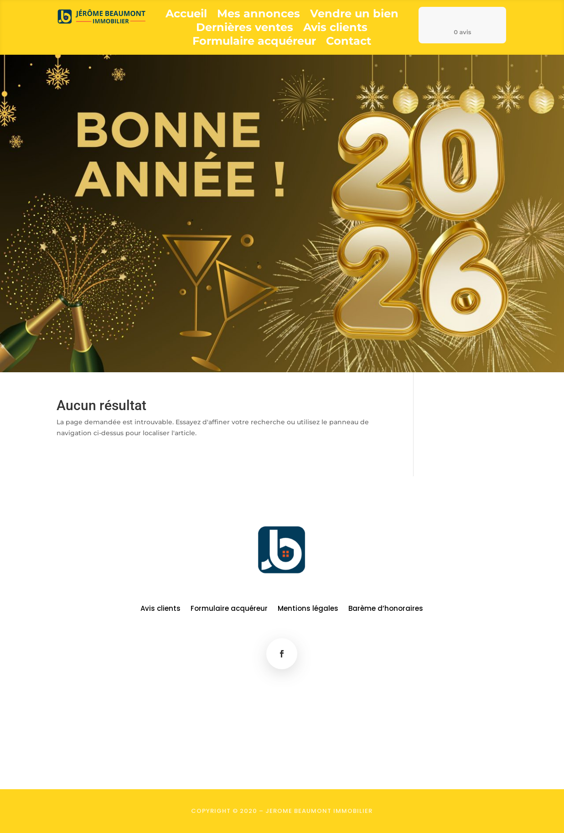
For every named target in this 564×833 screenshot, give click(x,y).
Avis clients (335, 29)
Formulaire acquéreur (254, 42)
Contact (348, 42)
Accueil (186, 15)
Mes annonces (258, 15)
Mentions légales (308, 609)
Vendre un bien (354, 15)
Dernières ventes (244, 29)
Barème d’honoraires (385, 609)
